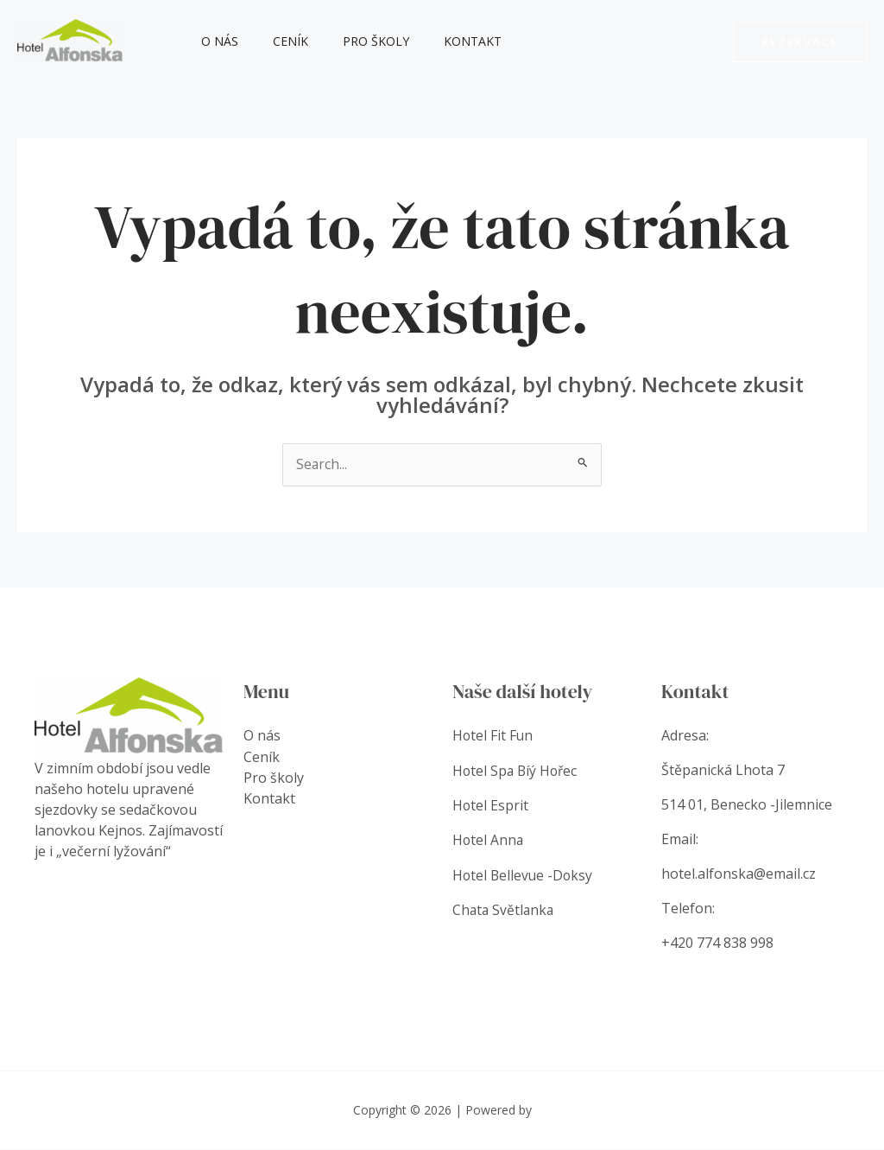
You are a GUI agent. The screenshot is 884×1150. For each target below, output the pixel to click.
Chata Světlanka (504, 908)
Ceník (275, 41)
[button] (800, 42)
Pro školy (350, 41)
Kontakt (436, 41)
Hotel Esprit (492, 805)
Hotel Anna (488, 839)
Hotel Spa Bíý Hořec (516, 770)
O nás (214, 41)
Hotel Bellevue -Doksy (524, 874)
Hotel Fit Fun (493, 736)
